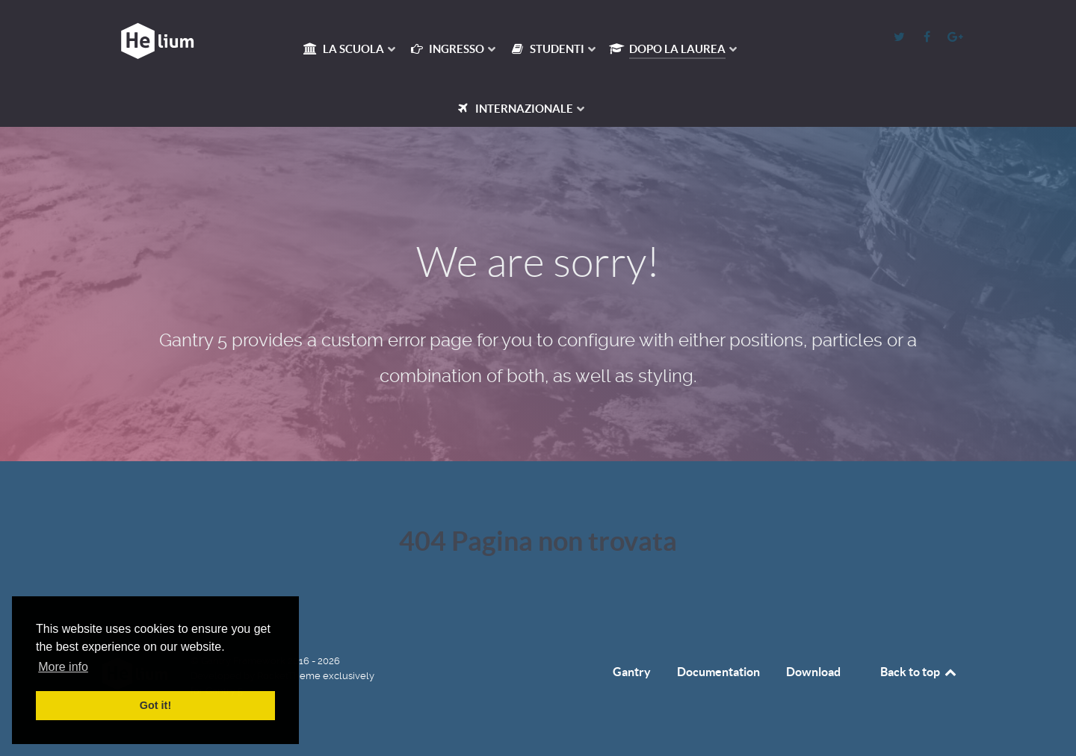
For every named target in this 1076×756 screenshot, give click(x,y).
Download (813, 671)
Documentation (718, 671)
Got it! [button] (155, 705)
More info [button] (63, 666)
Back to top (919, 671)
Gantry (632, 671)
